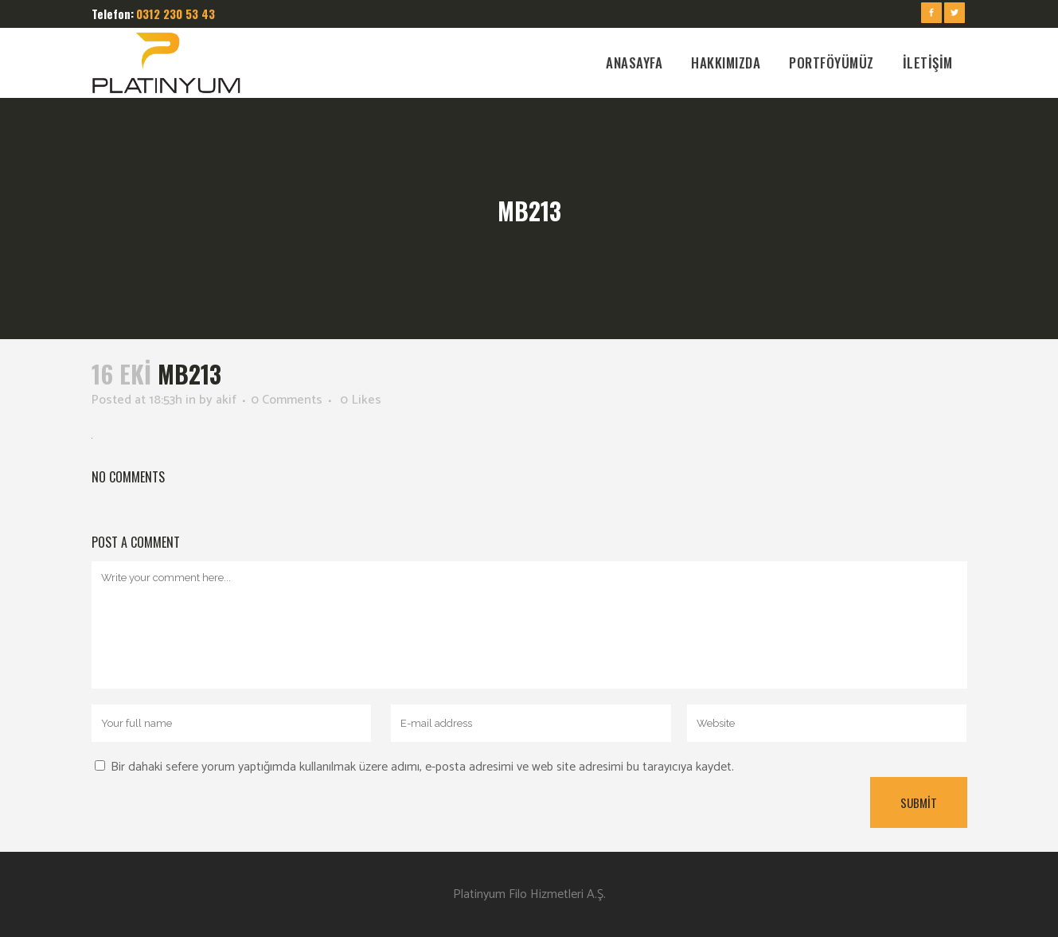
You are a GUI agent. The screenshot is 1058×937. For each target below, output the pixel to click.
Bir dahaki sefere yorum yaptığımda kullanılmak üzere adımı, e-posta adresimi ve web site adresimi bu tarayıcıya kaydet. (422, 767)
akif (226, 400)
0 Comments (286, 400)
